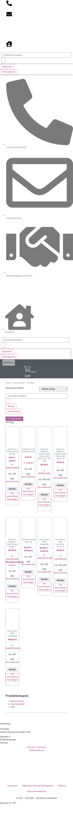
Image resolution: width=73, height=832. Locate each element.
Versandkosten (12, 481)
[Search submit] (3, 60)
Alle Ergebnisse (9, 72)
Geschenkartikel (17, 704)
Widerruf (62, 786)
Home (7, 383)
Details (12, 489)
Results (11, 406)
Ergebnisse (7, 66)
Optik (12, 707)
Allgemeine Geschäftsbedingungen (37, 786)
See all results (14, 411)
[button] (8, 362)
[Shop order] (53, 389)
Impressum (12, 786)
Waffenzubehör (17, 701)
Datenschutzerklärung (36, 791)
